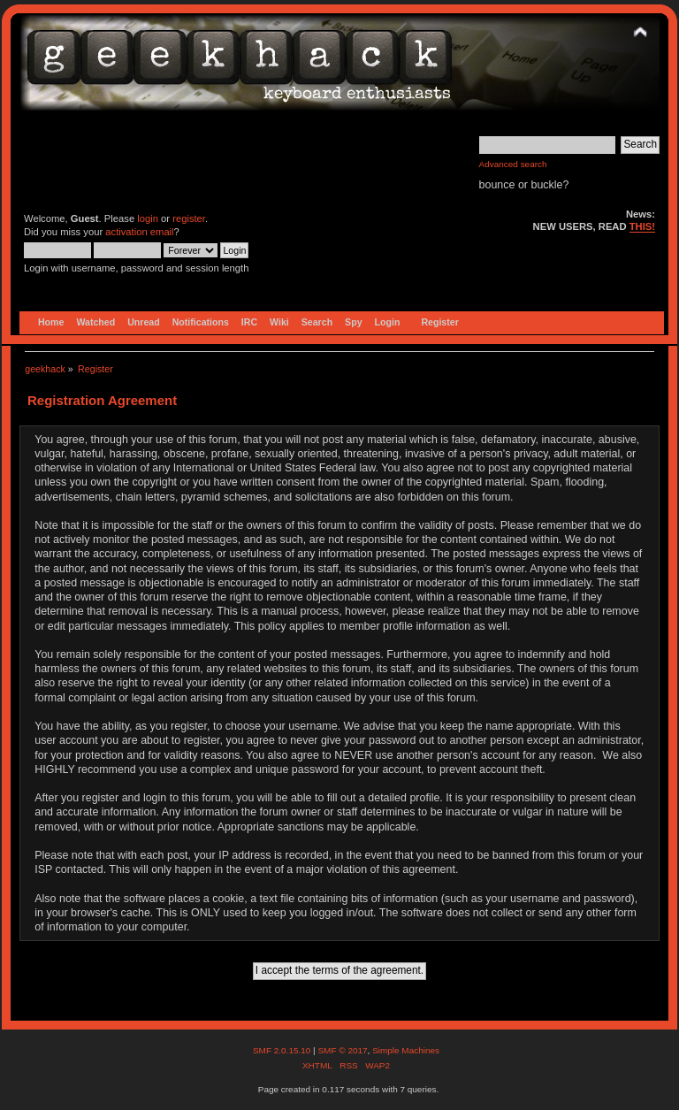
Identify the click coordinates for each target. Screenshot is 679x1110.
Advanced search (513, 164)
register (188, 218)
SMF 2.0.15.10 (283, 1050)
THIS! (642, 226)
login (147, 218)
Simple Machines (405, 1050)
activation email (139, 231)
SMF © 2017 (342, 1050)
